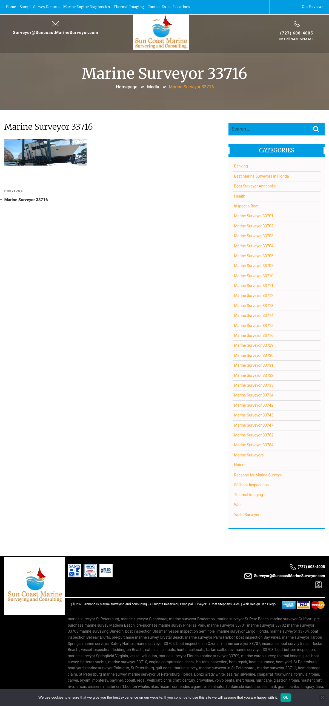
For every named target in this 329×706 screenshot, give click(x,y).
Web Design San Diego (259, 603)
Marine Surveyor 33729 (253, 344)
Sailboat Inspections (251, 484)
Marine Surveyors (249, 454)
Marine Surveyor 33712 (253, 295)
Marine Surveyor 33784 (253, 444)
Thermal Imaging (130, 6)
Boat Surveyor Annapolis (255, 185)
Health (239, 195)
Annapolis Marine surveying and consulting (115, 603)
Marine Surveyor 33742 (253, 404)
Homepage (126, 86)
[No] (322, 697)
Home (11, 6)
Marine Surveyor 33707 (253, 265)
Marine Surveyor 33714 (253, 315)
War (237, 504)
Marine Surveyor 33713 (253, 304)
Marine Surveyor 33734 (253, 394)
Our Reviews (312, 6)
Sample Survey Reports (40, 6)
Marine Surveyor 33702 (253, 225)
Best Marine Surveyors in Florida (261, 175)
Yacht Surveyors (247, 514)
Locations (183, 6)
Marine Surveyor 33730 (253, 354)
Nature (239, 464)
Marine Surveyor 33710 (253, 275)
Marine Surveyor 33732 (253, 374)
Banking (241, 165)
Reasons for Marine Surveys (258, 474)
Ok (285, 697)
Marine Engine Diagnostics (87, 6)
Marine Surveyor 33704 (253, 245)
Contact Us (160, 6)
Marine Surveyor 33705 (253, 255)
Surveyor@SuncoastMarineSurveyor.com (56, 32)
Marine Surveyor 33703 (253, 235)
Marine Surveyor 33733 (253, 384)
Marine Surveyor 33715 (253, 324)
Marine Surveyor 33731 (253, 364)
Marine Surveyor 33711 (253, 285)
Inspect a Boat (246, 205)
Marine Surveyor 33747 (253, 424)
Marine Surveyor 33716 (253, 334)
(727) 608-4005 (296, 32)
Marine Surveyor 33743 (253, 414)
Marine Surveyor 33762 (253, 434)
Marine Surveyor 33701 (253, 215)
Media (153, 86)
